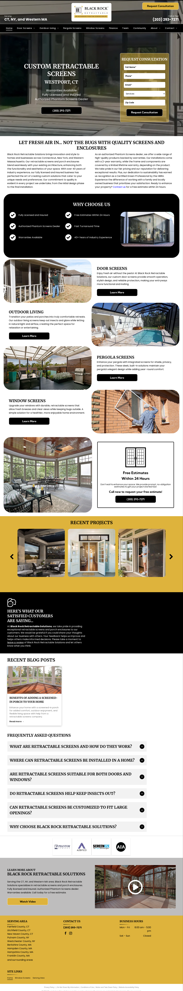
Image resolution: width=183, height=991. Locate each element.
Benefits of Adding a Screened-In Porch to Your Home (33, 699)
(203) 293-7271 (166, 19)
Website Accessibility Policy (129, 987)
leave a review (15, 642)
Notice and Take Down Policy (106, 987)
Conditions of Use (87, 987)
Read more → (16, 721)
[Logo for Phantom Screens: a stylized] (62, 847)
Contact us (119, 187)
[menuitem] (9, 28)
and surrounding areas (20, 960)
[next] (171, 556)
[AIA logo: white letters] (121, 847)
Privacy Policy (49, 987)
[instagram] (70, 933)
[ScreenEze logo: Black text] (101, 847)
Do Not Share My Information (68, 987)
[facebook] (65, 933)
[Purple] (81, 847)
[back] (11, 556)
